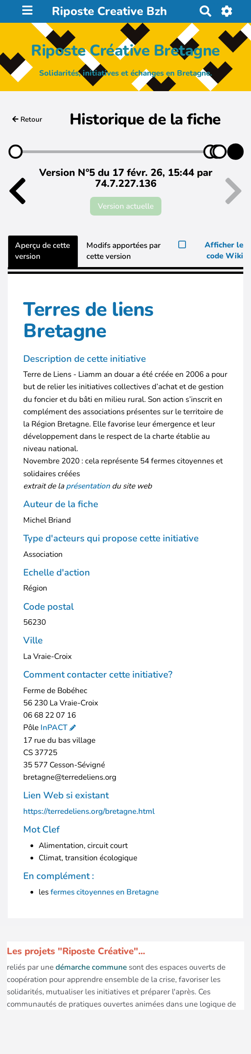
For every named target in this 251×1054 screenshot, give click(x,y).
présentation (89, 486)
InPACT (53, 727)
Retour (27, 119)
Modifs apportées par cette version (123, 251)
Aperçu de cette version (42, 251)
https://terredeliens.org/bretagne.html (89, 811)
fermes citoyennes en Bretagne (104, 892)
